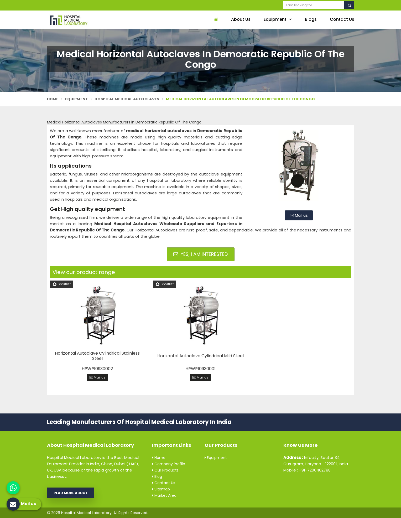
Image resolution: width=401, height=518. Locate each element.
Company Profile (168, 464)
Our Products (165, 470)
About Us (241, 19)
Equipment (278, 19)
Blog (157, 476)
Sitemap (161, 489)
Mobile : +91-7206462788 (307, 470)
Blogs (311, 19)
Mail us (299, 215)
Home (53, 99)
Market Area (164, 495)
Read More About (71, 492)
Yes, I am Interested (200, 254)
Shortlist (62, 284)
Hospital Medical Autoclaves (127, 99)
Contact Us (342, 19)
